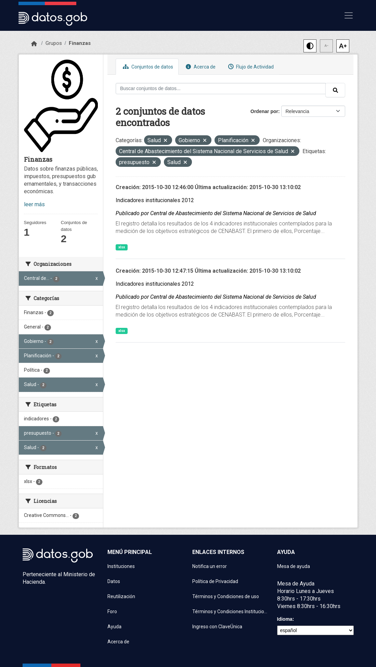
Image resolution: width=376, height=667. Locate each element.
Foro (112, 611)
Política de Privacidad (215, 581)
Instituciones (121, 566)
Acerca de (200, 66)
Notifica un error (209, 566)
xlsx (121, 247)
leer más (34, 204)
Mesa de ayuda (293, 566)
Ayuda (114, 626)
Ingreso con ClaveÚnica (217, 626)
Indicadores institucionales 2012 (155, 200)
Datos (113, 581)
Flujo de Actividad (250, 66)
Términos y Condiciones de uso (225, 596)
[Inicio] (34, 44)
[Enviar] (335, 90)
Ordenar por (264, 111)
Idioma (285, 619)
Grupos (54, 43)
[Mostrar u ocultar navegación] (348, 15)
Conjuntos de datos (147, 66)
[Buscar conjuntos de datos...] (221, 88)
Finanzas (80, 43)
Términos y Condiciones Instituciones (230, 611)
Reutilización (121, 596)
